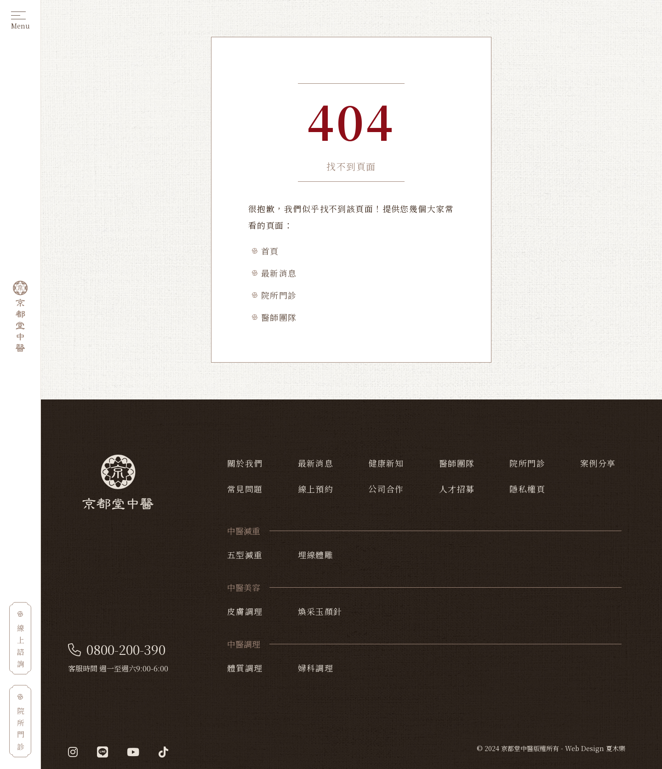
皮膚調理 (245, 611)
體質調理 (245, 668)
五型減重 (245, 555)
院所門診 (279, 295)
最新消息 (279, 273)
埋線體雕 (316, 555)
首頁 (270, 251)
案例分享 (598, 463)
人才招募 (457, 489)
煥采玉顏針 (320, 611)
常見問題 (245, 489)
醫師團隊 (279, 317)
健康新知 (386, 463)
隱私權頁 (527, 489)
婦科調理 (316, 668)
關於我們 (245, 463)
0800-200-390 (117, 650)
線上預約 (316, 489)
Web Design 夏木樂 (595, 748)
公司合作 (386, 489)
